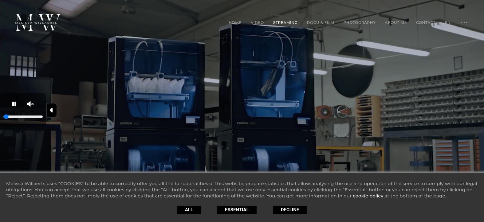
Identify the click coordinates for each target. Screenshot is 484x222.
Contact (425, 22)
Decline (290, 209)
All (189, 209)
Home (235, 22)
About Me (396, 22)
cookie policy (368, 196)
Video (257, 22)
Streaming (285, 22)
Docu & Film (320, 22)
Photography (360, 22)
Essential (237, 209)
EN (448, 22)
